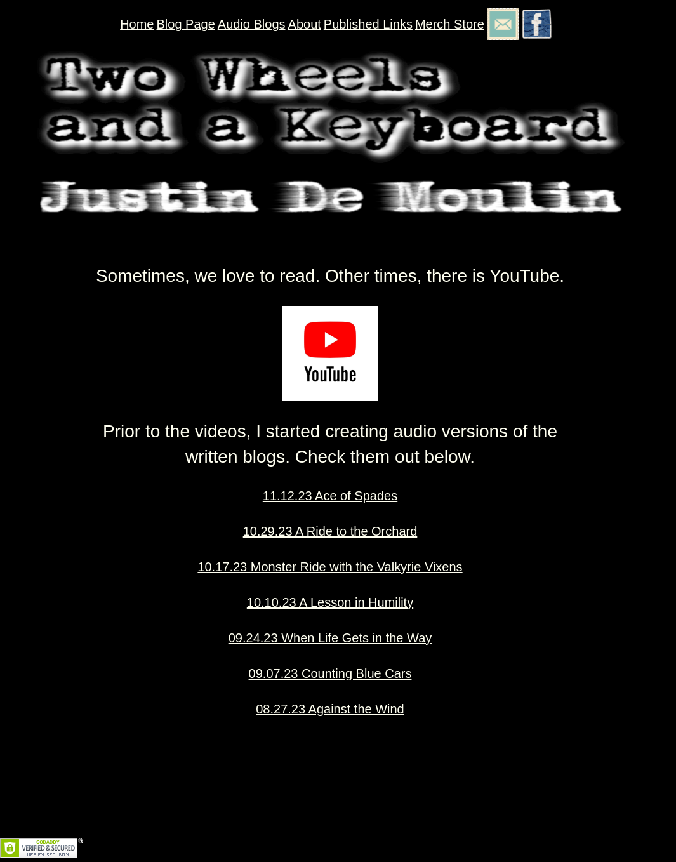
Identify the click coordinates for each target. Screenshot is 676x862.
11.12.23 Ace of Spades (330, 496)
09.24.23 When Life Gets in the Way (330, 638)
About (304, 24)
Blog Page (186, 24)
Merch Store (449, 24)
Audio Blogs (252, 24)
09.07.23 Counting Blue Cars (330, 673)
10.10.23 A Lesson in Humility (330, 602)
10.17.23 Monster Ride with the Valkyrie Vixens (329, 567)
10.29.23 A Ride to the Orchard (330, 531)
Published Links (368, 24)
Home (137, 24)
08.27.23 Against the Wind (330, 709)
